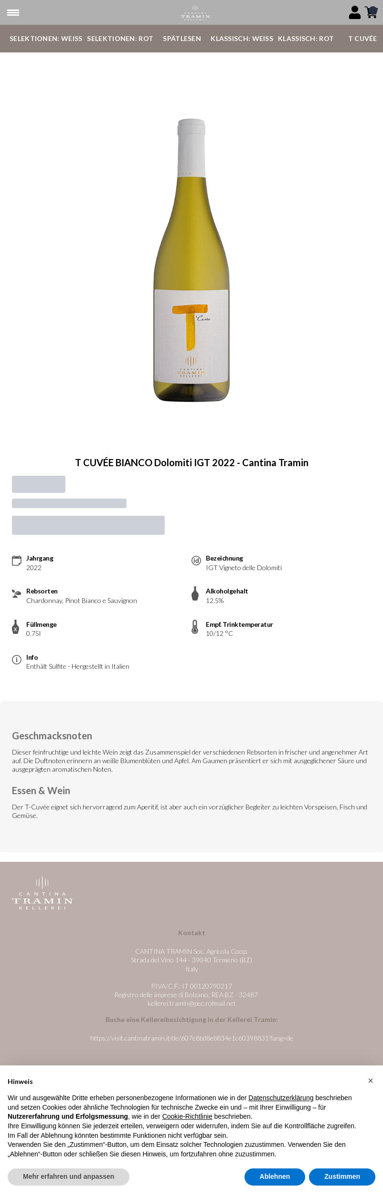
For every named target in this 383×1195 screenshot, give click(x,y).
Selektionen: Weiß (46, 38)
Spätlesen (182, 38)
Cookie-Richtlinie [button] (187, 1128)
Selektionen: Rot (120, 38)
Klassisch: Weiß (242, 38)
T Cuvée (362, 38)
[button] (370, 1092)
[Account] (355, 12)
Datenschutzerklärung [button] (280, 1109)
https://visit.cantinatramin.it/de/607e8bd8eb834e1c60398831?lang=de (191, 1038)
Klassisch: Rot (306, 38)
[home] (195, 12)
